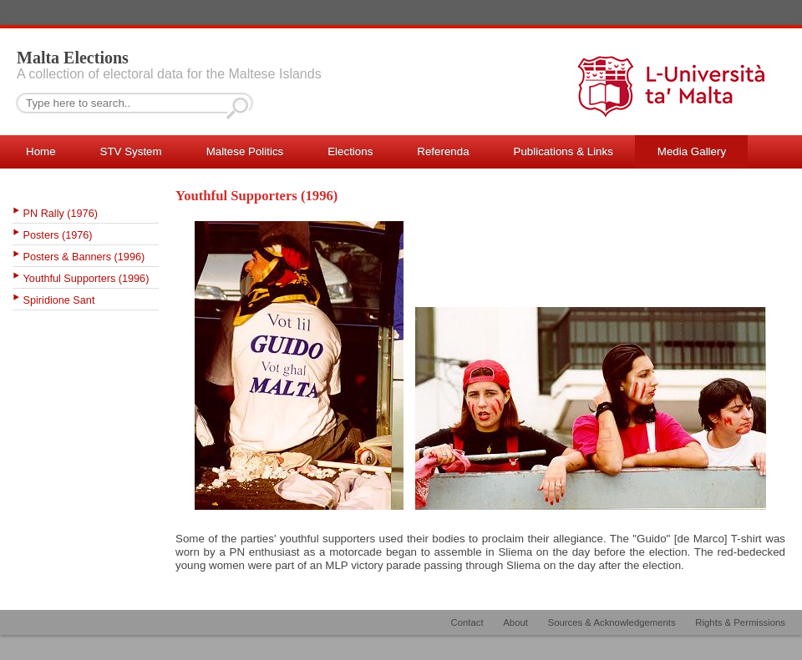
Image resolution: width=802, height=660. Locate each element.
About (515, 622)
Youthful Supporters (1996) (86, 279)
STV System (131, 151)
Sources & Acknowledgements (612, 622)
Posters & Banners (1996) (84, 257)
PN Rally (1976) (60, 213)
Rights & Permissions (740, 622)
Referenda (443, 151)
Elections (350, 151)
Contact (467, 622)
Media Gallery (691, 151)
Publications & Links (563, 151)
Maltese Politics (245, 151)
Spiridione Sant (59, 300)
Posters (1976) (58, 235)
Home (41, 151)
